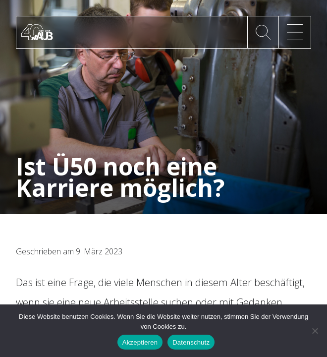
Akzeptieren (140, 342)
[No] (315, 331)
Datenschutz (191, 342)
